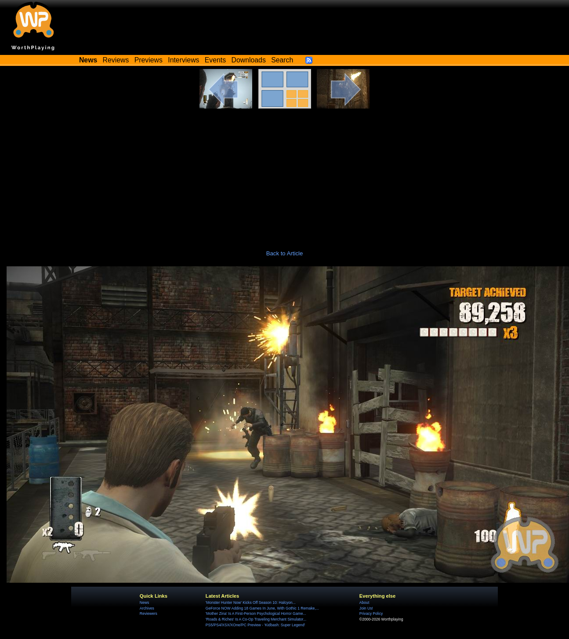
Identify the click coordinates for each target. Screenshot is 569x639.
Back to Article (284, 253)
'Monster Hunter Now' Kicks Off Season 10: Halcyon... (251, 602)
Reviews (116, 60)
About (364, 602)
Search (282, 60)
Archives (147, 608)
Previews (148, 60)
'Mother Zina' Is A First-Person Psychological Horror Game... (256, 613)
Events (215, 60)
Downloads (249, 60)
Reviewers (148, 613)
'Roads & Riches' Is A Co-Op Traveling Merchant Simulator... (256, 619)
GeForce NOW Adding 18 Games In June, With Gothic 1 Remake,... (262, 608)
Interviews (183, 60)
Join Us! (366, 608)
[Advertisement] (285, 174)
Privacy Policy (371, 613)
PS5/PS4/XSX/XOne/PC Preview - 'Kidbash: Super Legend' (255, 625)
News (144, 602)
